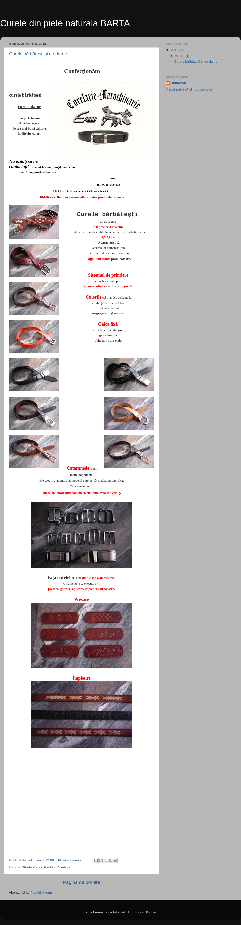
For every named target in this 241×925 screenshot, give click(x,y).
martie (180, 56)
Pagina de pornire (81, 882)
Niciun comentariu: (72, 860)
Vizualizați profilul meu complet (189, 89)
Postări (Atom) (41, 892)
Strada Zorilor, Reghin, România (46, 867)
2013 (175, 50)
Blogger (150, 912)
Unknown (178, 83)
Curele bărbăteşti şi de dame (38, 53)
